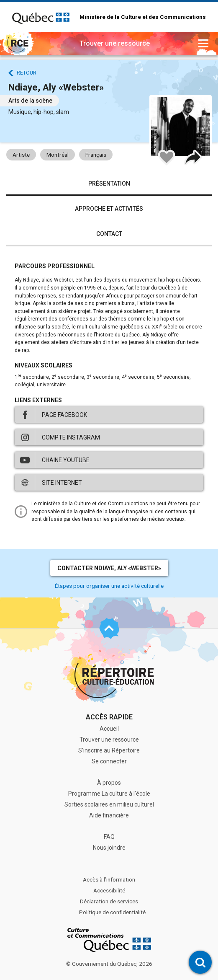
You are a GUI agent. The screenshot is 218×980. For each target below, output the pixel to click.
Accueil (109, 728)
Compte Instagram (71, 437)
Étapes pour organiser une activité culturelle (109, 585)
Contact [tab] (109, 233)
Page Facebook (64, 414)
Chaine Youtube (66, 460)
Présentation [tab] (109, 183)
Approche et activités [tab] (109, 208)
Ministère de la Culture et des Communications (143, 17)
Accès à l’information (109, 879)
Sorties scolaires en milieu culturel (109, 804)
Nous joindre (109, 847)
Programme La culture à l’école (109, 793)
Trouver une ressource (109, 739)
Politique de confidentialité (112, 912)
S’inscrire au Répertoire (109, 750)
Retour (26, 73)
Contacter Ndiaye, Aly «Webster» (109, 568)
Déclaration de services (109, 901)
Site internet (62, 482)
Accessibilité (109, 890)
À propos (109, 782)
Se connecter (109, 761)
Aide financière (109, 815)
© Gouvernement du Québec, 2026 (109, 963)
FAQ (109, 836)
